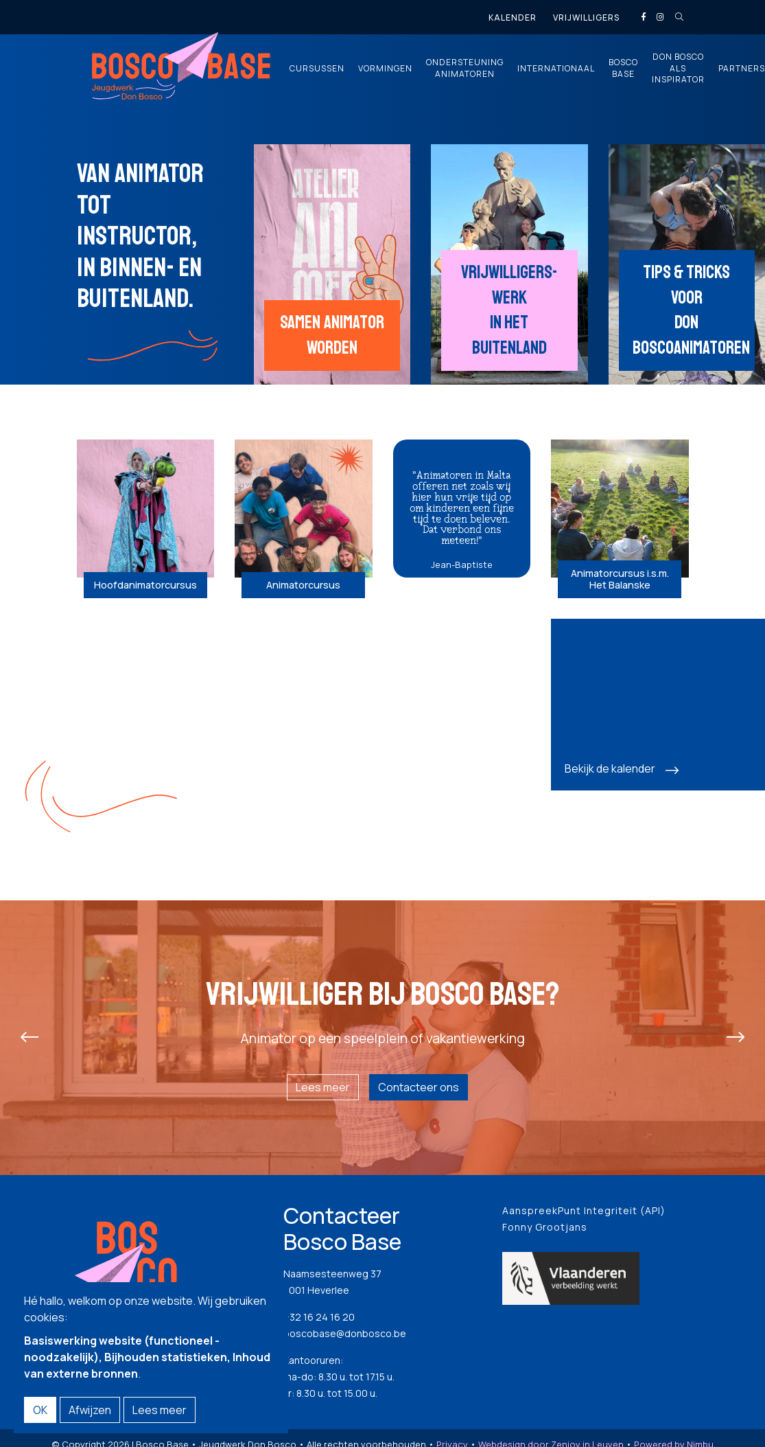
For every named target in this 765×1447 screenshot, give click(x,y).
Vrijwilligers (586, 17)
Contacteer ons (418, 1087)
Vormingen (385, 68)
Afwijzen (90, 1409)
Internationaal (556, 68)
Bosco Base (623, 68)
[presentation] (29, 1038)
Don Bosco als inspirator (678, 69)
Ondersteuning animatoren (465, 68)
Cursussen (317, 68)
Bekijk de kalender (610, 768)
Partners (741, 68)
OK (40, 1409)
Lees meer (323, 1087)
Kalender (513, 17)
